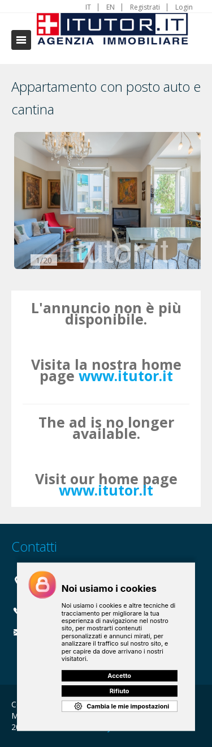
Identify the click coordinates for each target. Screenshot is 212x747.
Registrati (145, 7)
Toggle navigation (21, 40)
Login (184, 7)
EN (110, 7)
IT (88, 7)
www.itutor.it (126, 375)
